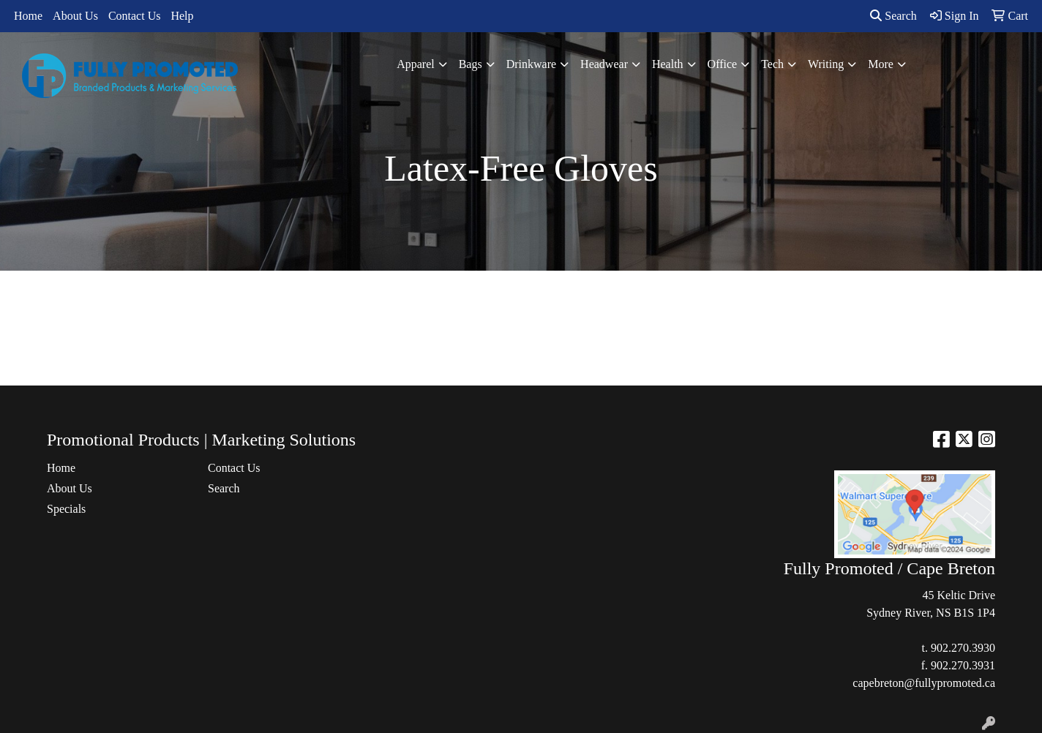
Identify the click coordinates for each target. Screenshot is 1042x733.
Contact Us (134, 16)
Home (28, 16)
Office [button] (723, 64)
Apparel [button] (416, 64)
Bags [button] (470, 64)
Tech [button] (772, 64)
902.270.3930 (963, 648)
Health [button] (667, 64)
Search (893, 16)
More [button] (880, 64)
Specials (66, 509)
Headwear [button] (604, 64)
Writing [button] (826, 64)
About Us (75, 16)
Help (181, 16)
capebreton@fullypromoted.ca (923, 683)
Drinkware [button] (531, 64)
